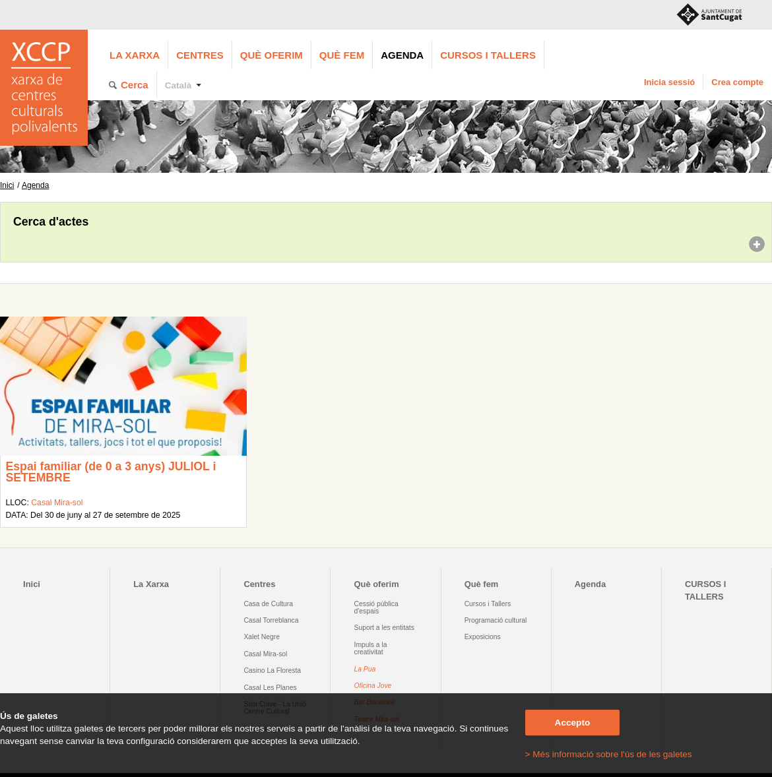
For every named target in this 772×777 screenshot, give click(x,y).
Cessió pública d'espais (376, 607)
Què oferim (271, 55)
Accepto (573, 723)
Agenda (402, 55)
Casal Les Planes (269, 687)
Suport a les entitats (384, 627)
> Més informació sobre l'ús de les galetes (608, 754)
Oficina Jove (373, 685)
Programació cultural (496, 620)
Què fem (341, 55)
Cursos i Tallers (488, 603)
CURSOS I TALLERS (488, 55)
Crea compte (737, 82)
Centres (200, 55)
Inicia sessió (669, 82)
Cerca (134, 84)
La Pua (365, 669)
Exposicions (483, 636)
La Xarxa (135, 55)
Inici (7, 185)
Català (178, 85)
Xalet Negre (261, 636)
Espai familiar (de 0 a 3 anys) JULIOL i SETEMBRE (110, 472)
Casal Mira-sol (56, 502)
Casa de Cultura (268, 603)
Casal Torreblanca (270, 620)
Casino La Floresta (272, 670)
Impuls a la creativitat (370, 648)
